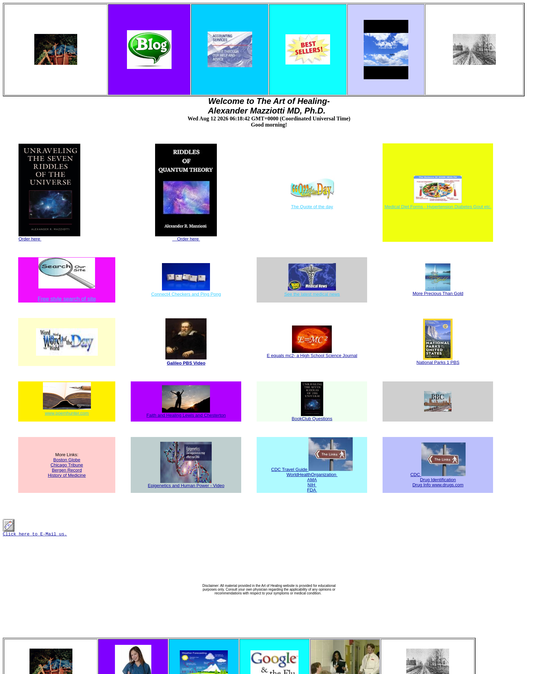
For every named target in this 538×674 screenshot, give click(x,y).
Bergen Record (67, 470)
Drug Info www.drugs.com (438, 484)
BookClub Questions (312, 416)
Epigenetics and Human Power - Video (186, 483)
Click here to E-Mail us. (35, 532)
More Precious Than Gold (437, 291)
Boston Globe (66, 459)
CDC (415, 474)
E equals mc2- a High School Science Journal (312, 353)
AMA (312, 479)
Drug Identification (438, 479)
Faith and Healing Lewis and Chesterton (186, 413)
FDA (312, 490)
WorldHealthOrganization (312, 474)
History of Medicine (67, 475)
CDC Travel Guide (289, 469)
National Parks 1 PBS (438, 360)
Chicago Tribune (66, 465)
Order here (49, 236)
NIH (311, 484)
